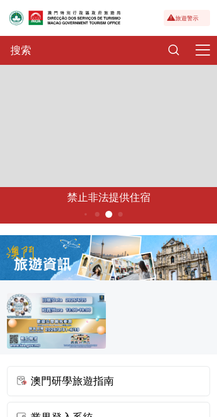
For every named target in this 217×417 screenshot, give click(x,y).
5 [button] (108, 214)
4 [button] (96, 214)
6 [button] (120, 214)
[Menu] (202, 50)
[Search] (173, 50)
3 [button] (85, 214)
